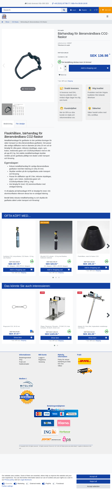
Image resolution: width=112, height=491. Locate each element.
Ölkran (7, 22)
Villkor (60, 366)
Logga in (42, 358)
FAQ (20, 360)
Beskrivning (8, 124)
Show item (23, 338)
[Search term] (31, 10)
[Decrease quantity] (65, 70)
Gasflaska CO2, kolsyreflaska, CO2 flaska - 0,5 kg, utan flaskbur (18, 257)
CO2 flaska (14, 22)
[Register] (83, 10)
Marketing (21, 483)
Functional (60, 483)
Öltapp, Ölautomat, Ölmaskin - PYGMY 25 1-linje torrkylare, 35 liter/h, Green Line (55, 327)
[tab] (8, 123)
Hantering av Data (64, 362)
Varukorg (42, 362)
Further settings (7, 486)
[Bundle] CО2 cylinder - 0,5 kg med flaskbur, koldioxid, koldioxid (53, 257)
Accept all (93, 476)
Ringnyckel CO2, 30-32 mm (11, 326)
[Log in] (73, 10)
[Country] (90, 10)
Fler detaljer (20, 124)
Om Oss (61, 364)
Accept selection (93, 486)
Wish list (62, 75)
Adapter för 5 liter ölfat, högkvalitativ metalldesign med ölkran (92, 327)
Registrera (42, 360)
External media (35, 483)
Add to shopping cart (94, 68)
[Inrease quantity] (65, 66)
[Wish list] (96, 10)
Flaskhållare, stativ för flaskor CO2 (88, 256)
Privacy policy (9, 480)
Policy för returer (63, 359)
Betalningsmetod (25, 358)
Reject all (93, 481)
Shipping (70, 81)
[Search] (64, 10)
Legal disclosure (26, 480)
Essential (9, 483)
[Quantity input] (61, 68)
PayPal (48, 483)
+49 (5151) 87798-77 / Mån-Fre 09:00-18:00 (69, 3)
